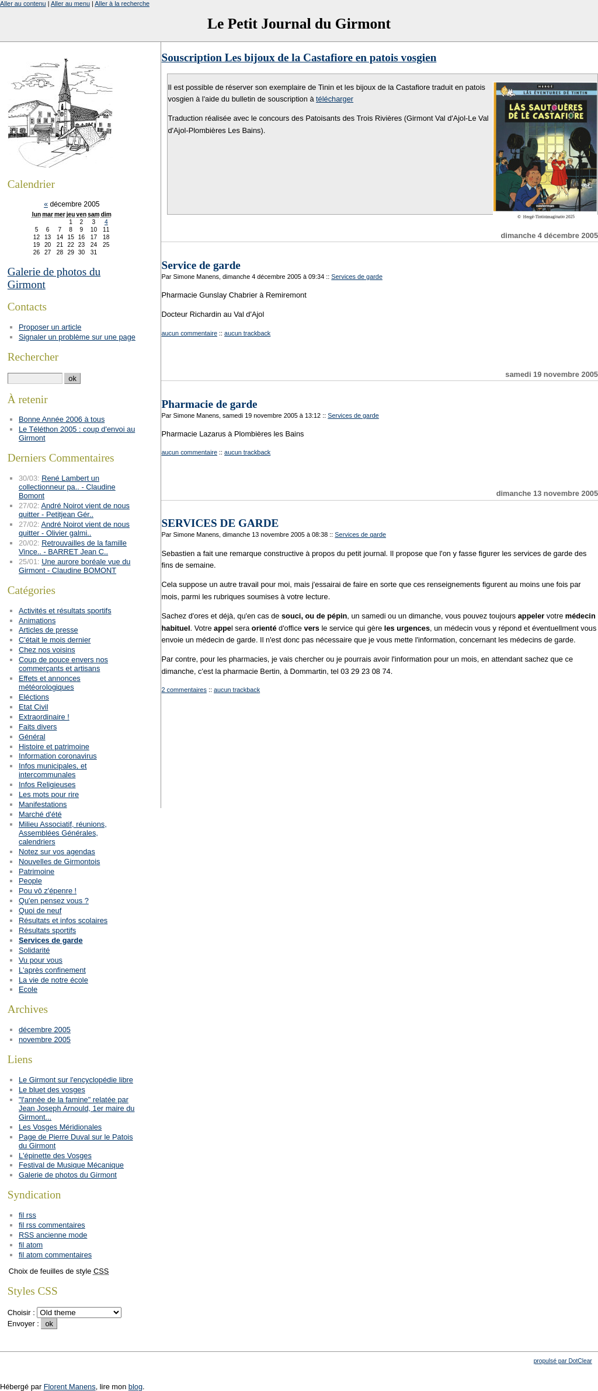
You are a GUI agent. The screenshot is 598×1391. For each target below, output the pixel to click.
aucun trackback (247, 333)
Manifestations (43, 804)
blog (135, 1386)
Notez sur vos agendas (57, 851)
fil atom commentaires (55, 1254)
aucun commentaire (189, 333)
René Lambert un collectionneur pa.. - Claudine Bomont (67, 487)
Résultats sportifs (47, 930)
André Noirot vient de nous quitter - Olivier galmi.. (74, 528)
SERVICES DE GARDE (220, 523)
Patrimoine (36, 871)
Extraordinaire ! (44, 716)
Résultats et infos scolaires (63, 920)
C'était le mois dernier (55, 639)
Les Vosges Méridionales (60, 1127)
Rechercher (33, 357)
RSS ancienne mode (53, 1235)
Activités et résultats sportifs (65, 610)
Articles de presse (48, 629)
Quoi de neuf (40, 910)
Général (32, 736)
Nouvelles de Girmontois (59, 861)
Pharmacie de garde (209, 404)
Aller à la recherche (122, 3)
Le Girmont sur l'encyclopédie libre (76, 1079)
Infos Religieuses (47, 784)
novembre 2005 (45, 1039)
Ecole (28, 989)
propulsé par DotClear (563, 1361)
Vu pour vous (40, 960)
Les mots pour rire (49, 794)
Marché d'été (40, 814)
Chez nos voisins (47, 649)
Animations (37, 620)
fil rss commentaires (52, 1225)
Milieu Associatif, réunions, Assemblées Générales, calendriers (63, 833)
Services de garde (357, 276)
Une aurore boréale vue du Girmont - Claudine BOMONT (74, 566)
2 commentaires (183, 689)
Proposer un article (50, 327)
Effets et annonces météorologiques (50, 682)
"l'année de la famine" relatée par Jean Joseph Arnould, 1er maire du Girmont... (76, 1108)
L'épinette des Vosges (55, 1155)
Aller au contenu (23, 3)
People (30, 880)
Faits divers (38, 726)
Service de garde (200, 265)
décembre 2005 (45, 1029)
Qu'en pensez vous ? (54, 900)
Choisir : (22, 1312)
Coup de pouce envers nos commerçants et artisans (63, 664)
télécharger (334, 99)
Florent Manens (70, 1386)
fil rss (27, 1215)
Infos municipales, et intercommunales (53, 770)
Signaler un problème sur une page (77, 337)
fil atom (31, 1244)
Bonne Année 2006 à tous (62, 419)
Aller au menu (70, 3)
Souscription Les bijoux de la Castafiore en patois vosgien (298, 57)
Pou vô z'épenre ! (48, 890)
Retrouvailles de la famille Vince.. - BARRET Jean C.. (73, 547)
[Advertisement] (373, 780)
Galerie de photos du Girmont (68, 1174)
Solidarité (34, 950)
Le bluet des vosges (52, 1089)
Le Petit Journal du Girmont (299, 23)
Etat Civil (33, 707)
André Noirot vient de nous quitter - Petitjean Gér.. (74, 510)
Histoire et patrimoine (54, 746)
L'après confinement (52, 970)
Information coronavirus (58, 756)
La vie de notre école (53, 980)
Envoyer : (24, 1323)
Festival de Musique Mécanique (71, 1165)
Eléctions (34, 697)
